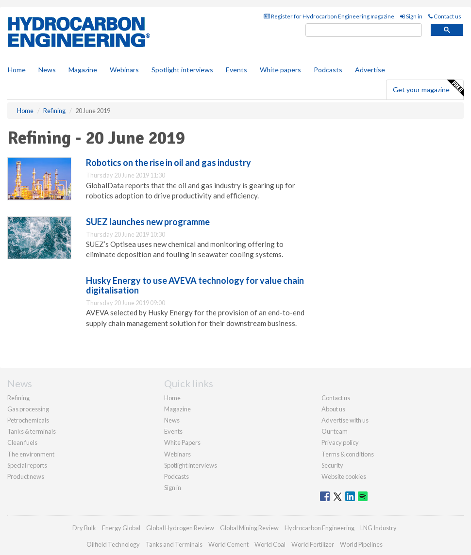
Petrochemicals (28, 420)
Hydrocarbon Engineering (319, 528)
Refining (18, 398)
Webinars (124, 69)
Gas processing (28, 409)
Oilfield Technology (113, 544)
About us (333, 409)
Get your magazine (428, 88)
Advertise (370, 69)
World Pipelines (361, 544)
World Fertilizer (312, 544)
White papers (280, 69)
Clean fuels (22, 442)
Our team (334, 431)
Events (236, 69)
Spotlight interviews (182, 69)
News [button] (47, 69)
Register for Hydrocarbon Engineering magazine (329, 16)
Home (17, 69)
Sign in (411, 16)
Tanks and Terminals (174, 544)
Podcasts (328, 69)
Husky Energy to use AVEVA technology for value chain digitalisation (195, 285)
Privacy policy (340, 442)
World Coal (270, 544)
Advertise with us (345, 420)
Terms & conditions (347, 454)
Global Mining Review (249, 528)
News (172, 420)
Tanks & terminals (31, 431)
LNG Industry (378, 528)
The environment (30, 454)
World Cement (228, 544)
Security (332, 465)
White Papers (182, 442)
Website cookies (343, 476)
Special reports (27, 465)
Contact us (444, 16)
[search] (363, 30)
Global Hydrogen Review (180, 528)
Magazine (82, 69)
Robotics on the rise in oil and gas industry (168, 162)
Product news (25, 476)
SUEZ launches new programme (148, 221)
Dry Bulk (84, 528)
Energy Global (121, 528)
